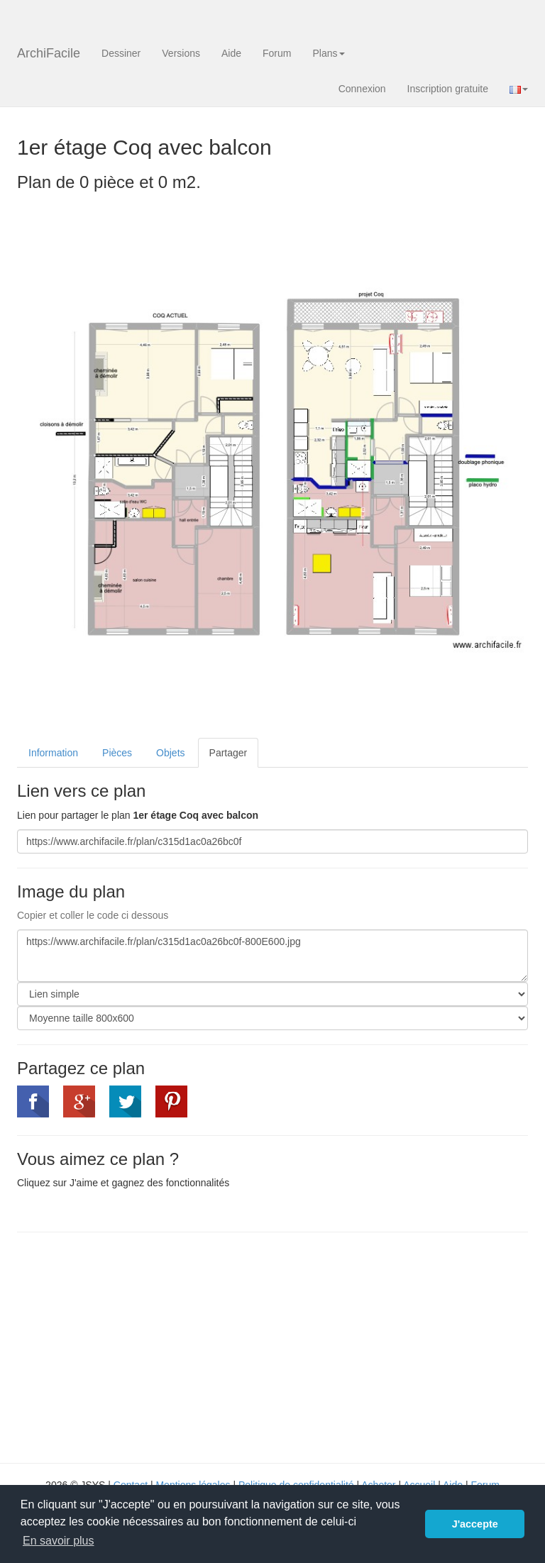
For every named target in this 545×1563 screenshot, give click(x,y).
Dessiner (121, 53)
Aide (231, 53)
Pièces (117, 752)
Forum (277, 53)
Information (53, 752)
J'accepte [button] (475, 1524)
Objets (170, 752)
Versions (181, 53)
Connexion (362, 88)
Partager (228, 752)
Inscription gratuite (447, 88)
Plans (328, 53)
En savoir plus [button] (58, 1541)
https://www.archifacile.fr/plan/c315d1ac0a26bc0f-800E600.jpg (272, 955)
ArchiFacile (48, 53)
